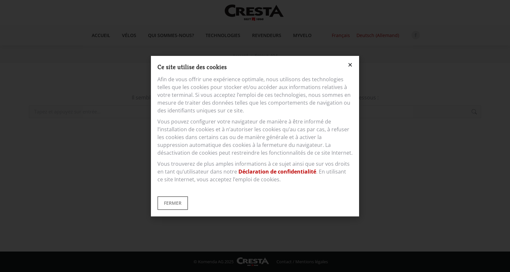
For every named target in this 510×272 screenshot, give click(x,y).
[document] (255, 136)
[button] (350, 64)
